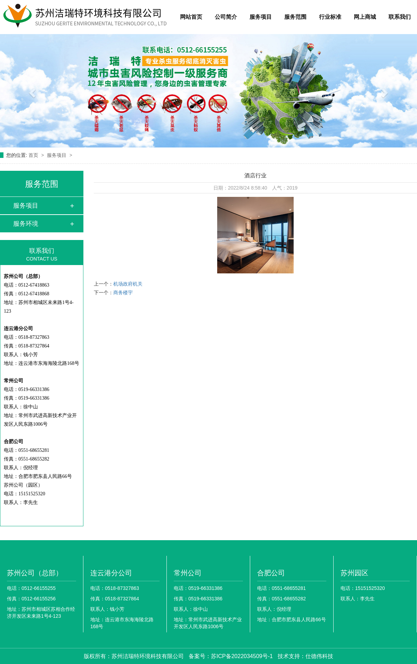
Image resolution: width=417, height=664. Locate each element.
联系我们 (400, 17)
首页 (34, 155)
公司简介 (226, 17)
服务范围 (295, 17)
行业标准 (330, 17)
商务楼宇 (123, 292)
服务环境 (25, 223)
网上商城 (365, 17)
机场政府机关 (127, 284)
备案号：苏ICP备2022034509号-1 (231, 656)
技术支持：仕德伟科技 (305, 656)
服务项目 (261, 17)
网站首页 (191, 17)
